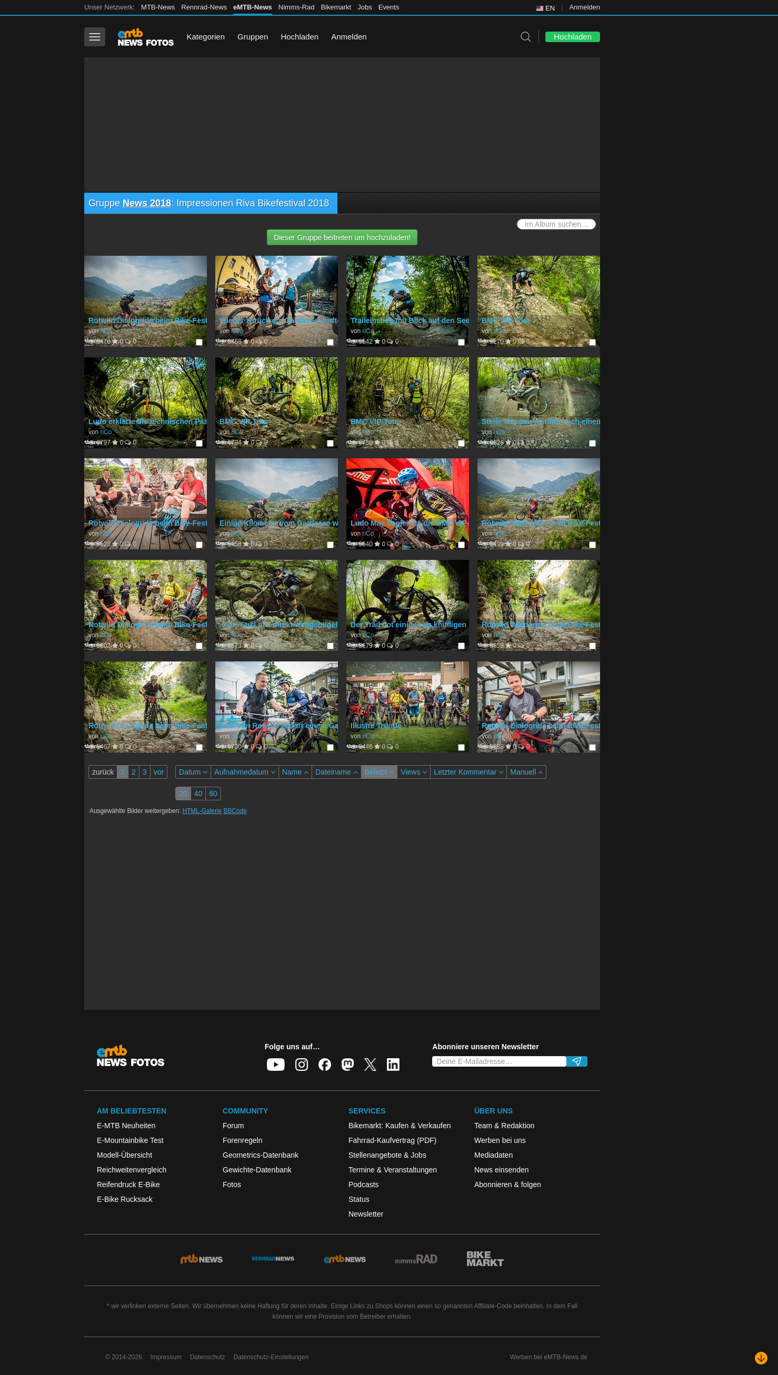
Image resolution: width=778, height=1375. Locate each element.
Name (295, 772)
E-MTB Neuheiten (126, 1125)
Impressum (166, 1357)
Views (414, 772)
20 (183, 793)
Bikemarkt (336, 7)
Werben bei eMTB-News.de (548, 1357)
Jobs (364, 7)
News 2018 (147, 203)
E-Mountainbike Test (130, 1140)
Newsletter (365, 1214)
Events (389, 7)
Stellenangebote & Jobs (387, 1155)
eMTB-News (252, 7)
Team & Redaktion (504, 1125)
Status (359, 1199)
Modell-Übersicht (124, 1155)
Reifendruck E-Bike (128, 1184)
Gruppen (252, 36)
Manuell (526, 772)
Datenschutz (207, 1357)
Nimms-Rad (296, 7)
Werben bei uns (500, 1140)
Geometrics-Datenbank (260, 1155)
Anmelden (584, 7)
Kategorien (205, 36)
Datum (193, 772)
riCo (106, 331)
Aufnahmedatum (244, 772)
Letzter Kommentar (468, 772)
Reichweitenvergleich (131, 1170)
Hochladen (299, 36)
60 (213, 793)
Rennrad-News (204, 7)
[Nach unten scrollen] (761, 1358)
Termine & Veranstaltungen (392, 1170)
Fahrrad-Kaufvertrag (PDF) (392, 1140)
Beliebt (379, 772)
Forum (233, 1125)
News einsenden (501, 1170)
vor (159, 772)
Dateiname (336, 772)
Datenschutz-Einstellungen (271, 1357)
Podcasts (363, 1184)
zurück (103, 772)
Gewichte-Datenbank (257, 1170)
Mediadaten (493, 1155)
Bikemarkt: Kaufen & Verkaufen (399, 1125)
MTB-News (158, 7)
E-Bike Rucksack (125, 1199)
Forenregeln (243, 1140)
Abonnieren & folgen (507, 1184)
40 (198, 793)
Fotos (232, 1184)
